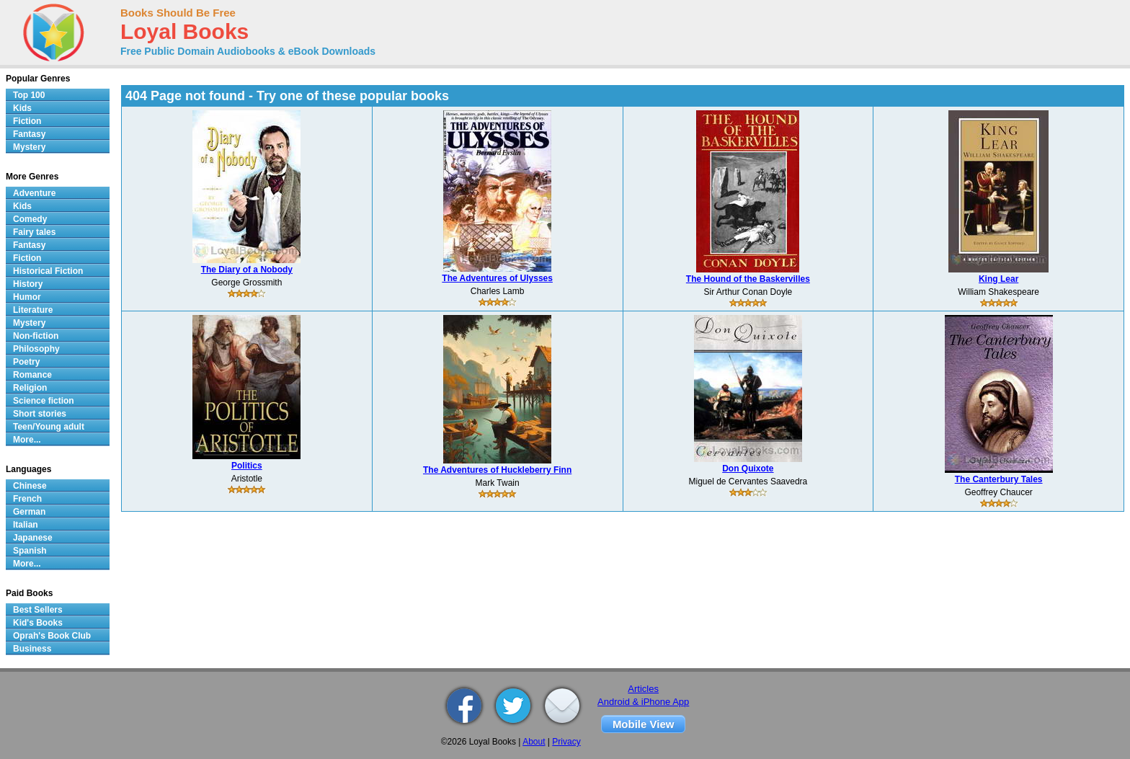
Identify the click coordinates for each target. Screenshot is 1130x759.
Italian (25, 525)
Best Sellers (38, 610)
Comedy (30, 219)
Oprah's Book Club (52, 636)
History (28, 284)
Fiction (27, 121)
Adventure (34, 193)
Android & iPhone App (643, 701)
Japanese (33, 538)
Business (32, 649)
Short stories (39, 414)
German (29, 512)
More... (27, 440)
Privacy (566, 742)
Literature (33, 310)
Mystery (29, 147)
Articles (643, 688)
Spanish (30, 551)
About (533, 742)
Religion (30, 388)
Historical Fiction (48, 271)
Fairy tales (34, 232)
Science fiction (43, 401)
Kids (22, 108)
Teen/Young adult (48, 427)
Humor (27, 297)
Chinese (30, 486)
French (27, 499)
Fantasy (29, 134)
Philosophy (36, 349)
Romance (32, 375)
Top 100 (29, 95)
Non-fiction (35, 336)
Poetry (26, 362)
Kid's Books (38, 623)
